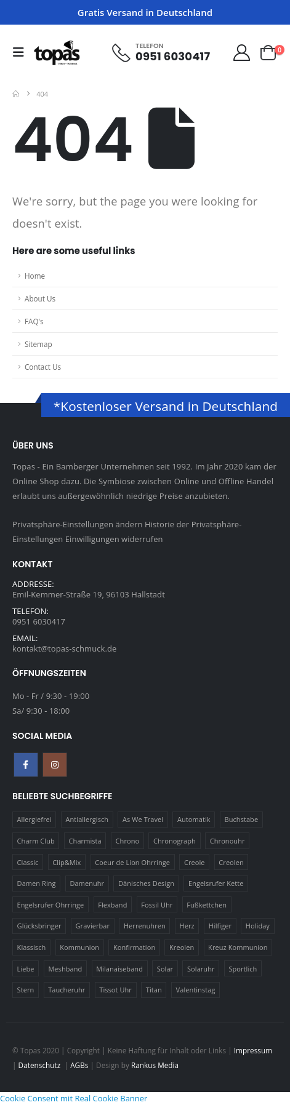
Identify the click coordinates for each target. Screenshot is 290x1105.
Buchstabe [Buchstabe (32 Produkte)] (242, 819)
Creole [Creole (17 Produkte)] (194, 862)
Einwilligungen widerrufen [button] (114, 539)
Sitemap (38, 344)
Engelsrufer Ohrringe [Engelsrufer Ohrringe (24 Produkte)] (50, 904)
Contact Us (43, 367)
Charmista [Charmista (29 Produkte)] (85, 840)
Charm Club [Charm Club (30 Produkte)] (36, 840)
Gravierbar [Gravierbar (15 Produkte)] (93, 925)
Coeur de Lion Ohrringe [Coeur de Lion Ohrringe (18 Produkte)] (132, 862)
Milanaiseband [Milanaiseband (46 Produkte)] (119, 968)
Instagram (54, 764)
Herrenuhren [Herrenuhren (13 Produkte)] (145, 925)
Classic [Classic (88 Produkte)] (28, 862)
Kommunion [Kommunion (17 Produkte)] (79, 947)
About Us (40, 298)
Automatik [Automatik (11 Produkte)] (194, 819)
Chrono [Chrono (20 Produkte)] (128, 840)
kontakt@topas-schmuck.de (64, 648)
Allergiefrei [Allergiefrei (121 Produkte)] (34, 819)
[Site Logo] (56, 52)
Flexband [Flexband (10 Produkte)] (112, 904)
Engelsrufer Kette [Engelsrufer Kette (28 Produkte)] (216, 883)
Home (35, 276)
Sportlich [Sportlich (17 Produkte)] (242, 968)
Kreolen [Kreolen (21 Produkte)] (181, 947)
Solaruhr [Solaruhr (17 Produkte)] (201, 968)
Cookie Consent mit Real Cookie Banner (73, 1098)
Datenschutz (40, 1065)
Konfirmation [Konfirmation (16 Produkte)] (134, 947)
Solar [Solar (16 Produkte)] (165, 968)
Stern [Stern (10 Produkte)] (25, 989)
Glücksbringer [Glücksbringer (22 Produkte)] (39, 925)
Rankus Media (155, 1065)
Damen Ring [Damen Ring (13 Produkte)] (36, 883)
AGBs (79, 1065)
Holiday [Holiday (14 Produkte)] (258, 925)
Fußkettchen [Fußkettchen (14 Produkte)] (207, 904)
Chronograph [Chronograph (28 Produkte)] (174, 840)
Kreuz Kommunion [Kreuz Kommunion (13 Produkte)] (238, 947)
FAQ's (34, 321)
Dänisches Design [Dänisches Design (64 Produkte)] (146, 883)
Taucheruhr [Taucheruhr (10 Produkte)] (66, 989)
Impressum (253, 1050)
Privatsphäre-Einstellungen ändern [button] (77, 524)
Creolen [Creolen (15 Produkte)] (231, 862)
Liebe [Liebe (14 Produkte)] (25, 968)
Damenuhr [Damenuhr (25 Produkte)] (87, 883)
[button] (22, 52)
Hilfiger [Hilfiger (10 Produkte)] (220, 925)
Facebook (26, 764)
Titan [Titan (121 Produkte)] (154, 989)
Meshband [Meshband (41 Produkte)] (65, 968)
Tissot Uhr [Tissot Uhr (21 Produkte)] (115, 989)
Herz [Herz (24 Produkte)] (187, 925)
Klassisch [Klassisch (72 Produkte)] (31, 947)
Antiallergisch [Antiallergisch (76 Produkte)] (87, 819)
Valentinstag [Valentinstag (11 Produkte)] (195, 989)
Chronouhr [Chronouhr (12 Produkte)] (227, 840)
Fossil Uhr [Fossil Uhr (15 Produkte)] (156, 904)
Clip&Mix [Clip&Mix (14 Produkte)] (66, 862)
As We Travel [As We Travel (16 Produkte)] (143, 819)
